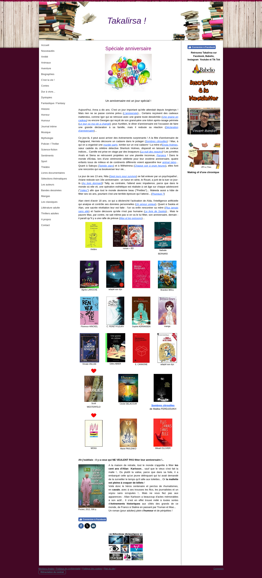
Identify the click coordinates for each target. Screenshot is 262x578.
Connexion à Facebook (92, 519)
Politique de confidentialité (68, 568)
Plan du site (109, 568)
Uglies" (84, 190)
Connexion (218, 568)
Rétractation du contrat (52, 572)
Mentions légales (46, 568)
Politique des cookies (92, 568)
